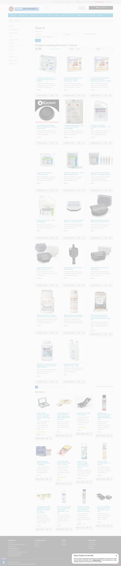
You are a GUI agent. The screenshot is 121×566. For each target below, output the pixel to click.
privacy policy (96, 560)
